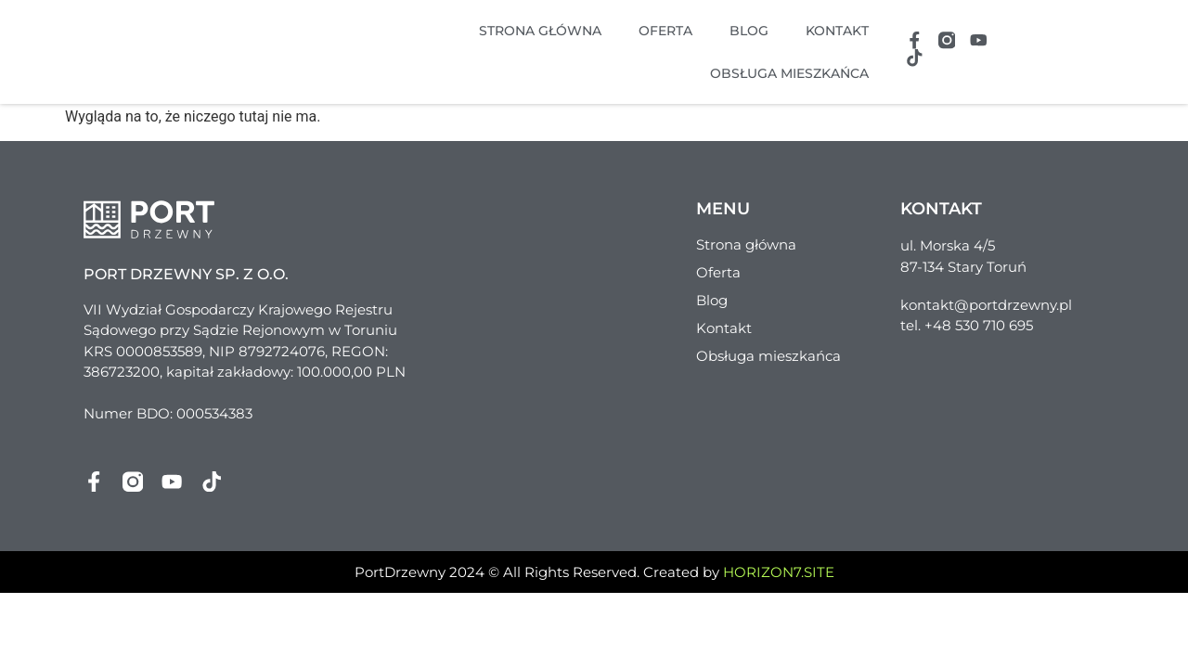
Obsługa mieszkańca (788, 73)
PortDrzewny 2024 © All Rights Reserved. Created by (594, 573)
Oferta (664, 30)
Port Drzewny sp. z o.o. (186, 274)
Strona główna (539, 30)
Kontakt (836, 30)
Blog (748, 30)
